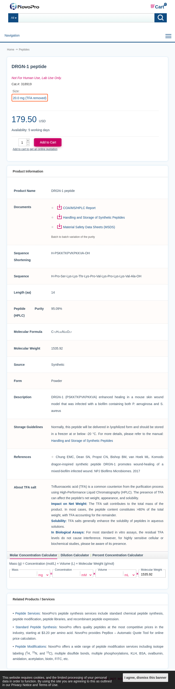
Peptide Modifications (30, 646)
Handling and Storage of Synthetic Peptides (94, 217)
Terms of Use (48, 685)
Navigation (12, 35)
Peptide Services (27, 613)
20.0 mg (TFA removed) (29, 98)
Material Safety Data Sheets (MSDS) (89, 227)
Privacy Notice (21, 685)
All (12, 17)
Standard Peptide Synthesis (36, 627)
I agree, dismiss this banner (145, 677)
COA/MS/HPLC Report (79, 208)
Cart (157, 6)
